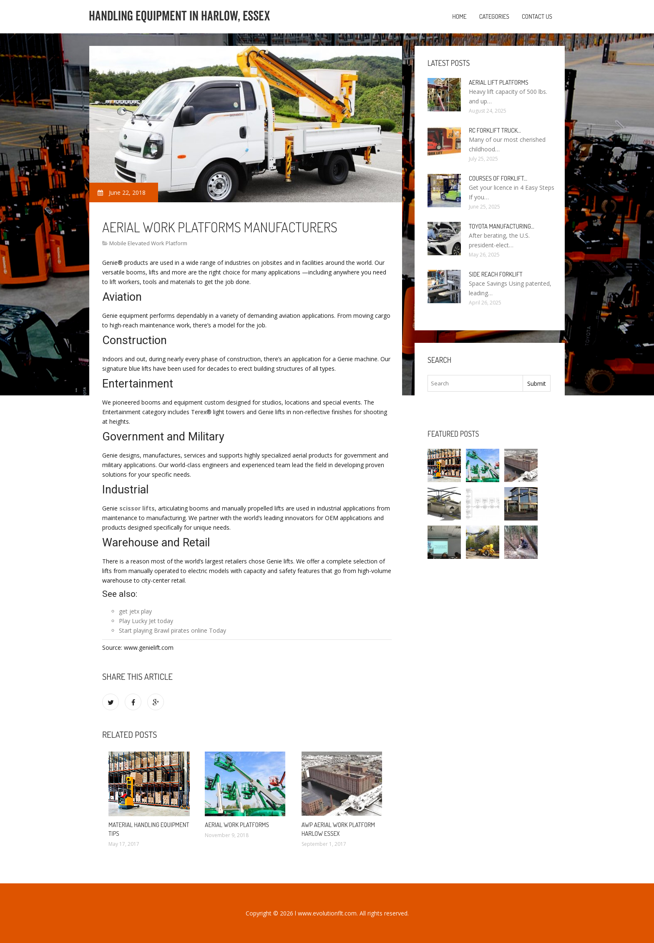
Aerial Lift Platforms (498, 82)
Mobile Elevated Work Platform (148, 243)
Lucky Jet (144, 621)
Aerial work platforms (237, 825)
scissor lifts (137, 508)
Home (459, 16)
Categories (494, 16)
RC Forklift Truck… (495, 130)
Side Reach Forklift (496, 274)
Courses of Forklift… (498, 178)
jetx (134, 611)
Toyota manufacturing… (501, 226)
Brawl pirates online (180, 630)
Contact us (537, 16)
